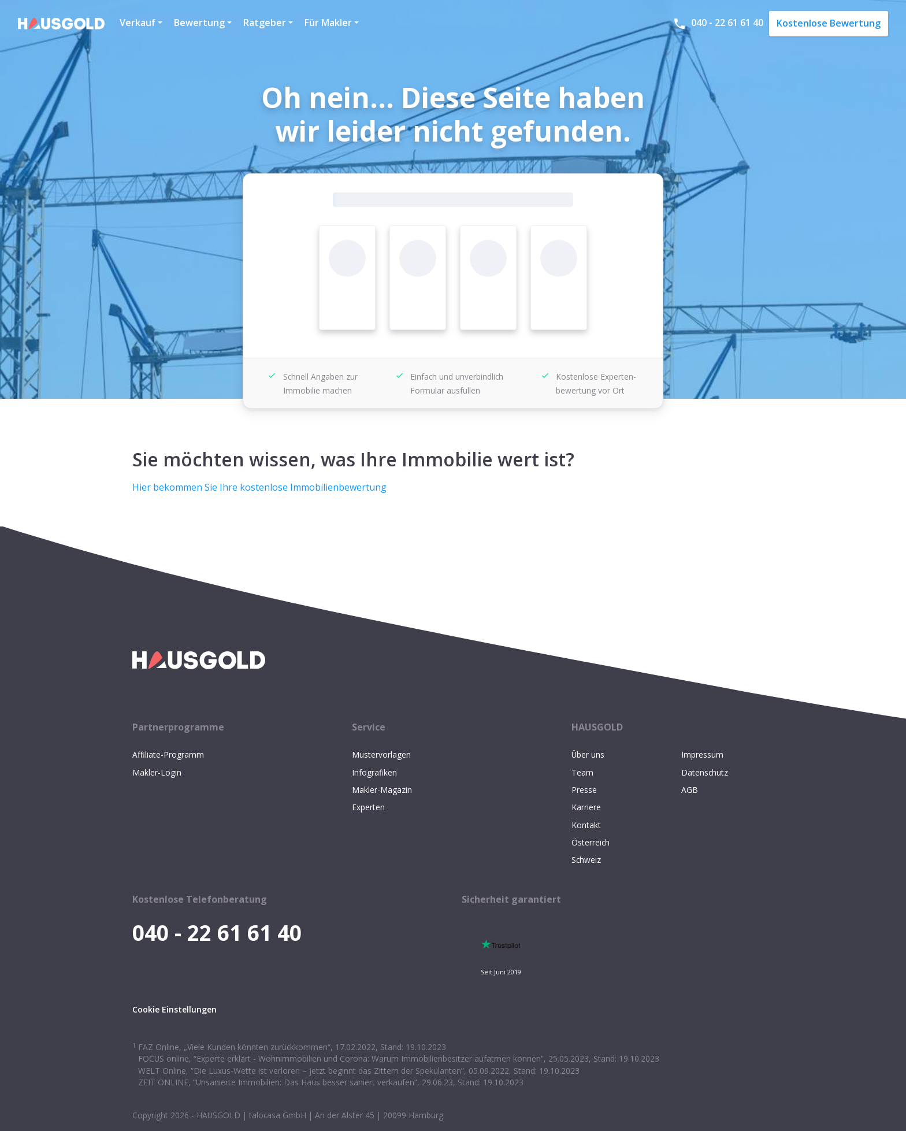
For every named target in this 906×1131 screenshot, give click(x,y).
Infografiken (374, 772)
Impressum (702, 754)
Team (582, 772)
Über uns (587, 754)
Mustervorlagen (381, 754)
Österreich (590, 842)
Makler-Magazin (382, 789)
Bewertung (199, 22)
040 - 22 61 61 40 (718, 23)
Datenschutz (704, 772)
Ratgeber (264, 22)
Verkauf (137, 22)
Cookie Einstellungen (174, 1009)
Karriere (586, 807)
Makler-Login (156, 772)
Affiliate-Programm (168, 754)
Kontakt (586, 824)
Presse (584, 789)
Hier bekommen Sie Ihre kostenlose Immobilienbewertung (259, 487)
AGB (689, 789)
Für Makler (328, 22)
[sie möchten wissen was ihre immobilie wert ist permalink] (126, 446)
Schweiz (586, 859)
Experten (368, 807)
